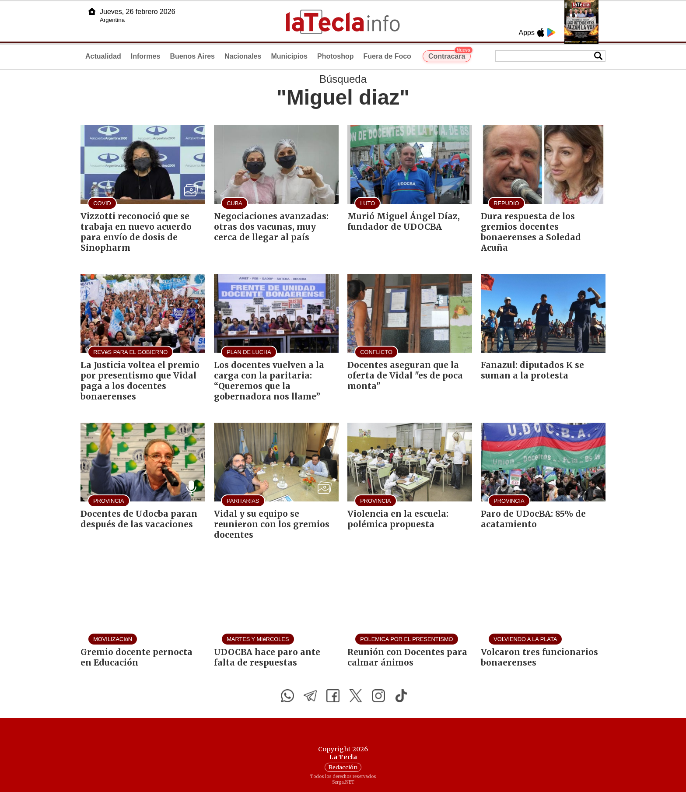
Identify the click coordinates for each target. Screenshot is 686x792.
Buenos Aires (192, 56)
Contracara (449, 55)
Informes (146, 56)
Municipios (289, 56)
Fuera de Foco (387, 56)
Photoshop (335, 56)
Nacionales (242, 56)
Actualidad (103, 56)
